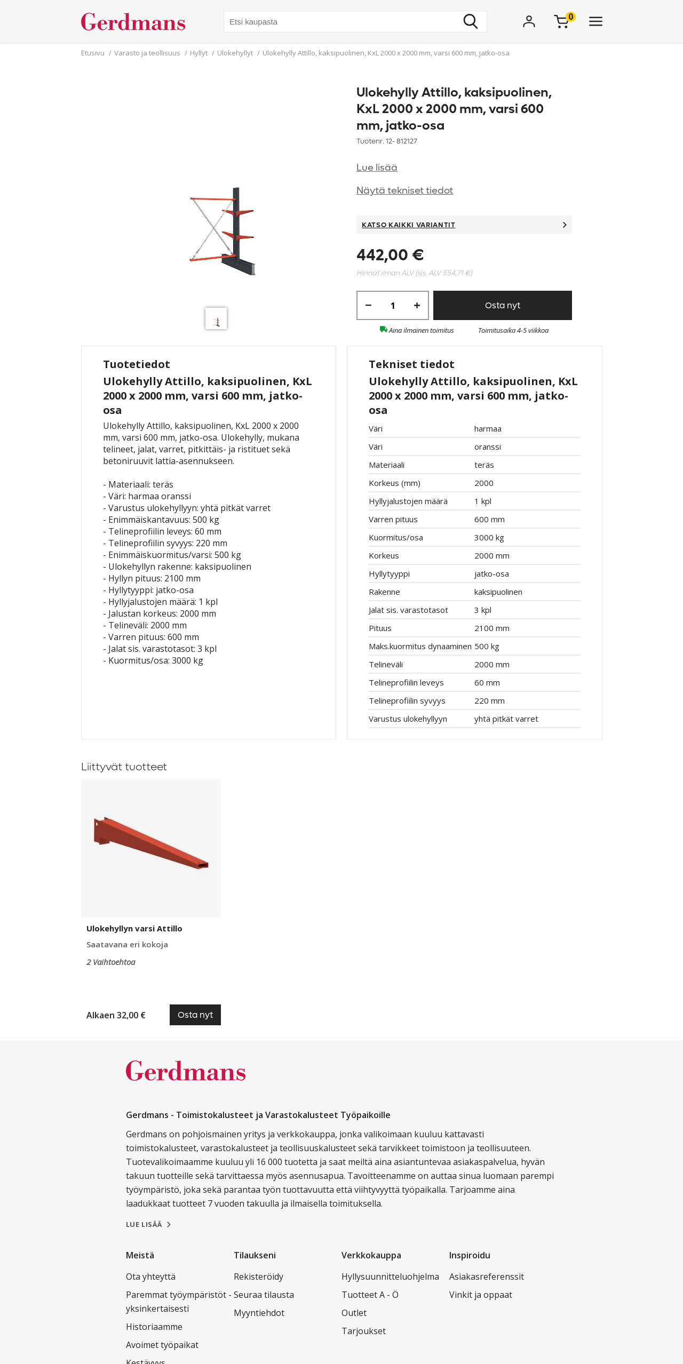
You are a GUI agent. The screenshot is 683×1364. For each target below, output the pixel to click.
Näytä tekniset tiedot (404, 191)
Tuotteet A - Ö (370, 1295)
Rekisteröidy (258, 1276)
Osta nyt (502, 305)
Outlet (354, 1313)
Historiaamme (154, 1327)
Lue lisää (377, 168)
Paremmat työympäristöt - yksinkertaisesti (179, 1301)
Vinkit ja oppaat (480, 1295)
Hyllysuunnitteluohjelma (390, 1276)
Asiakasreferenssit (486, 1276)
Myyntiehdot (259, 1313)
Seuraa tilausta (264, 1295)
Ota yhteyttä (151, 1276)
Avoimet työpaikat (162, 1345)
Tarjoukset (364, 1331)
